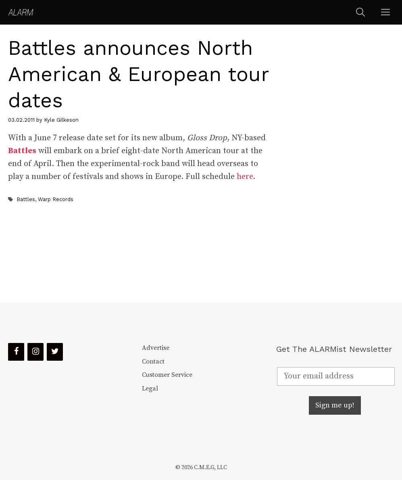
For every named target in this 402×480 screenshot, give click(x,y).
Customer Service (167, 375)
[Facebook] (16, 352)
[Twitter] (55, 352)
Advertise (155, 348)
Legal (150, 388)
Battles (22, 151)
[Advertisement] (336, 164)
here (245, 177)
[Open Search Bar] (360, 12)
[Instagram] (35, 352)
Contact (153, 361)
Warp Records (55, 199)
